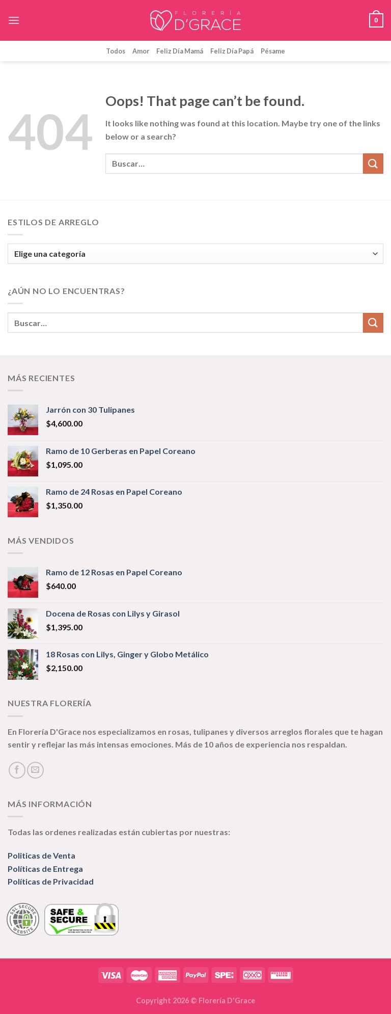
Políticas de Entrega (45, 868)
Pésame (273, 51)
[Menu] (14, 20)
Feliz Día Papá (232, 51)
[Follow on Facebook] (17, 770)
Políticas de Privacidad (51, 881)
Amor (140, 51)
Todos (115, 51)
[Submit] (373, 163)
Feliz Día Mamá (179, 51)
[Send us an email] (35, 770)
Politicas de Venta (41, 855)
